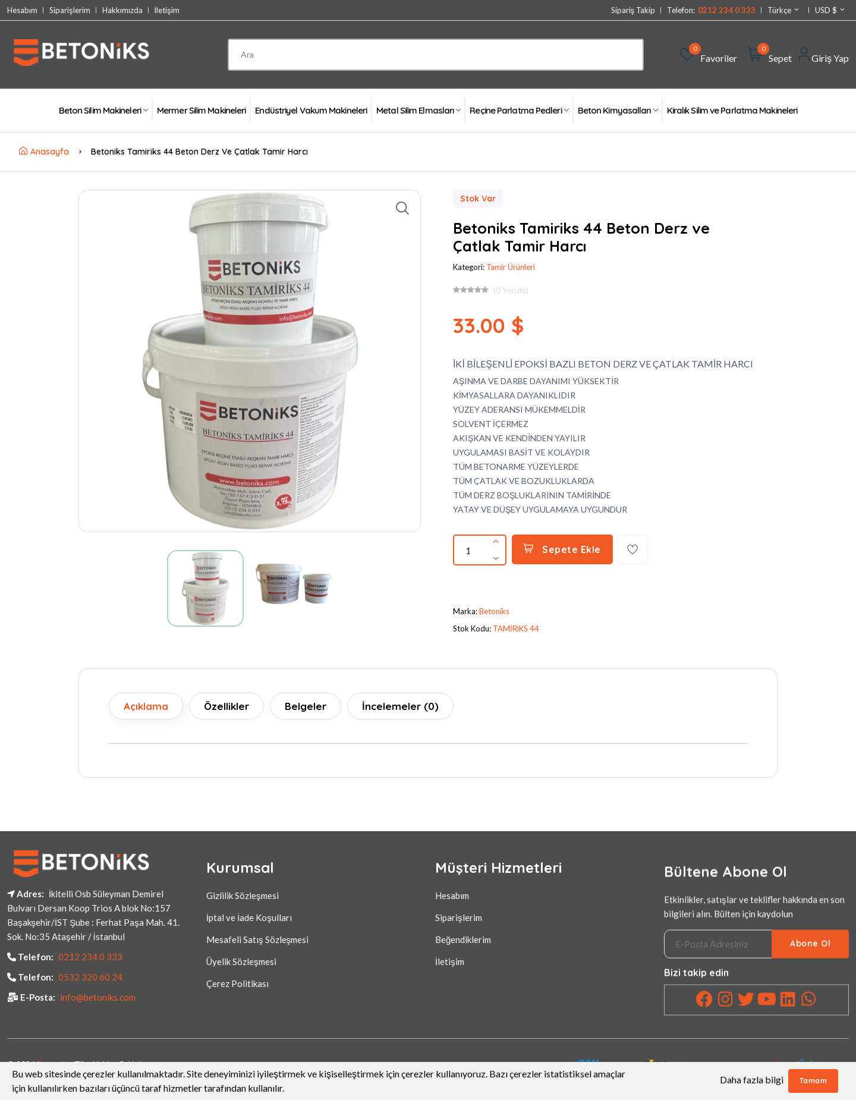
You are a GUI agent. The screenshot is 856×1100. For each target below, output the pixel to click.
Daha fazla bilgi (751, 1079)
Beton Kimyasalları (617, 110)
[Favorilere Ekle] (632, 549)
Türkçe (783, 10)
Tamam (813, 1080)
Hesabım (22, 10)
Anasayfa (44, 151)
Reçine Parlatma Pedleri (519, 110)
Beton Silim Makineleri (103, 110)
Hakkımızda (122, 10)
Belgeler (305, 706)
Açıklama (146, 706)
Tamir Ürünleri (510, 267)
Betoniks (494, 611)
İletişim (167, 10)
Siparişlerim (69, 10)
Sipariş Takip (633, 10)
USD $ (830, 10)
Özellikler (226, 706)
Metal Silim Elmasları (418, 110)
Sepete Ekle (562, 549)
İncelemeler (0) (400, 706)
